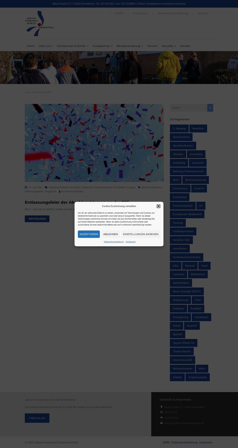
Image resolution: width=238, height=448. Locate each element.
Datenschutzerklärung (114, 242)
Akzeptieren (89, 234)
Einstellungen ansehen (140, 234)
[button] (158, 206)
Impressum (131, 242)
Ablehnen (110, 234)
